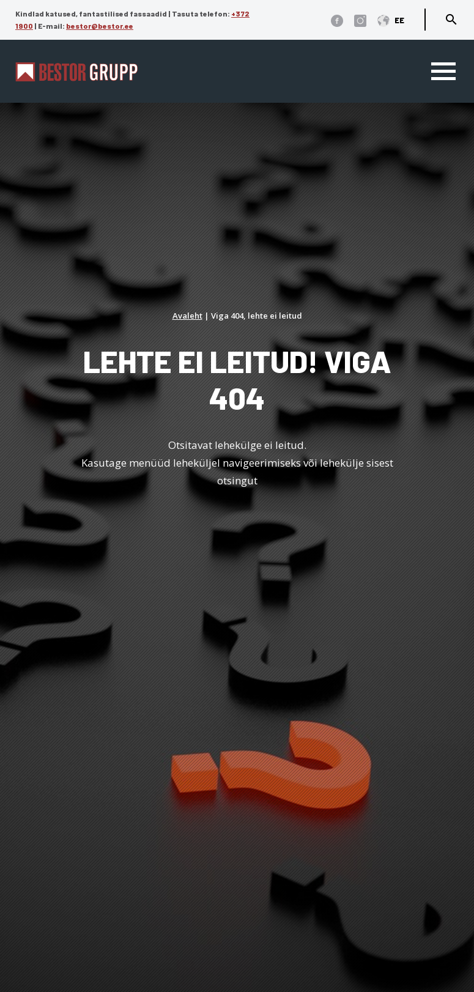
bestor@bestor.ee (99, 25)
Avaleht (187, 315)
